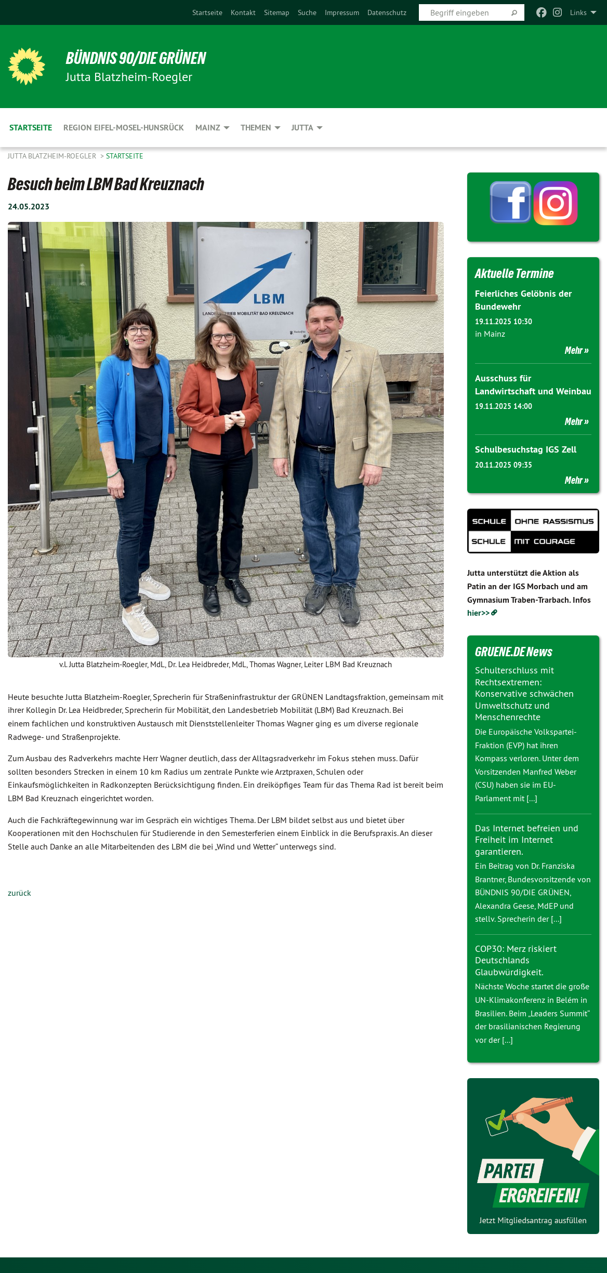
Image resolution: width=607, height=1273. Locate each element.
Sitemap (276, 12)
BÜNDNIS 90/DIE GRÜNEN (136, 58)
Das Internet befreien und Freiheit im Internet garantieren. (526, 839)
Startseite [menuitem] (30, 127)
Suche (307, 12)
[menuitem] (207, 12)
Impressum (342, 12)
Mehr (574, 350)
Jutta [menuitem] (302, 127)
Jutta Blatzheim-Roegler (53, 156)
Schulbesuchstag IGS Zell (525, 449)
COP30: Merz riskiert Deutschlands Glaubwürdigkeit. (516, 960)
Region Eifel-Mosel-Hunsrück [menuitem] (123, 127)
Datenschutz (386, 12)
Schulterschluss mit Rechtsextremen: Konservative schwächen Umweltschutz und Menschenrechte (524, 693)
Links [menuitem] (578, 12)
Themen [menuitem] (256, 127)
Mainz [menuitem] (207, 127)
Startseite (207, 12)
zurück (19, 892)
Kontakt (243, 12)
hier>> (478, 612)
